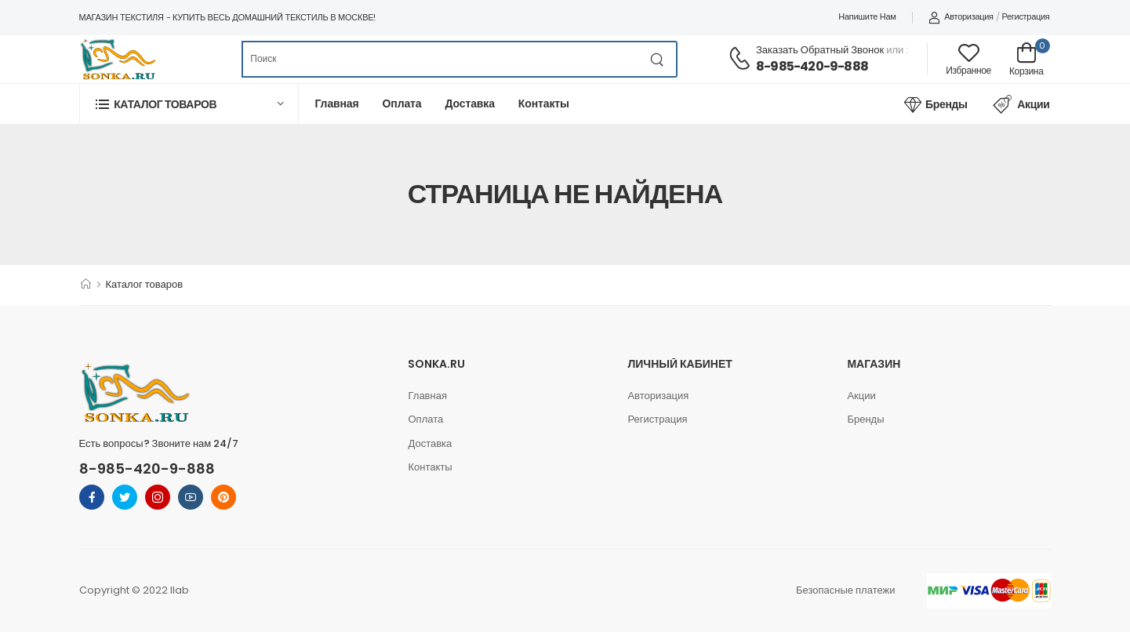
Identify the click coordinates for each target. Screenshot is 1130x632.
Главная (337, 103)
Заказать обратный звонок (820, 49)
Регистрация (1025, 16)
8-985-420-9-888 (812, 66)
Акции (1021, 104)
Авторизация (961, 16)
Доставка (469, 103)
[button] (189, 104)
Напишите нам (867, 16)
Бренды (935, 104)
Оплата (402, 103)
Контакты (543, 103)
